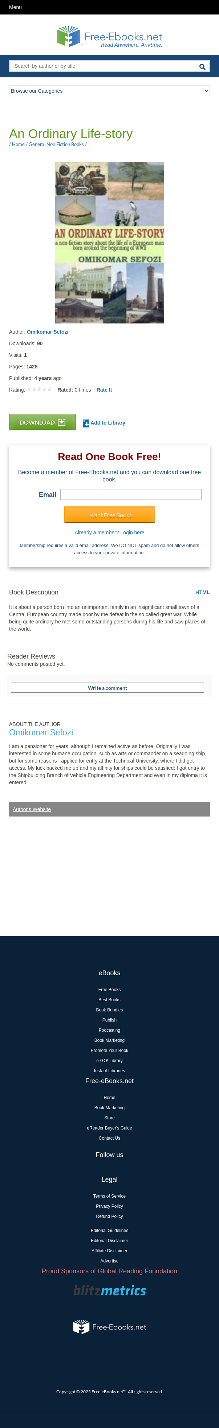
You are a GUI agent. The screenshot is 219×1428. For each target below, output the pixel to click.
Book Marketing (109, 1040)
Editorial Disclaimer (109, 1240)
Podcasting (109, 1030)
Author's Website (32, 809)
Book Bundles (109, 1009)
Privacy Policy (109, 1206)
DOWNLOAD (42, 422)
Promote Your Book (109, 1050)
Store (109, 1117)
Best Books (109, 999)
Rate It (104, 390)
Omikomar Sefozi (47, 332)
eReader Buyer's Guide (109, 1128)
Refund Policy (109, 1216)
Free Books (109, 989)
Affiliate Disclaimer (109, 1250)
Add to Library (104, 423)
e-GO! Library (109, 1060)
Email (47, 494)
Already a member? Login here (109, 532)
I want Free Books (109, 515)
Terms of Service (109, 1196)
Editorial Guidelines (109, 1230)
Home (109, 1097)
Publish (109, 1020)
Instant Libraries (109, 1070)
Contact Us (109, 1138)
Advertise (109, 1261)
